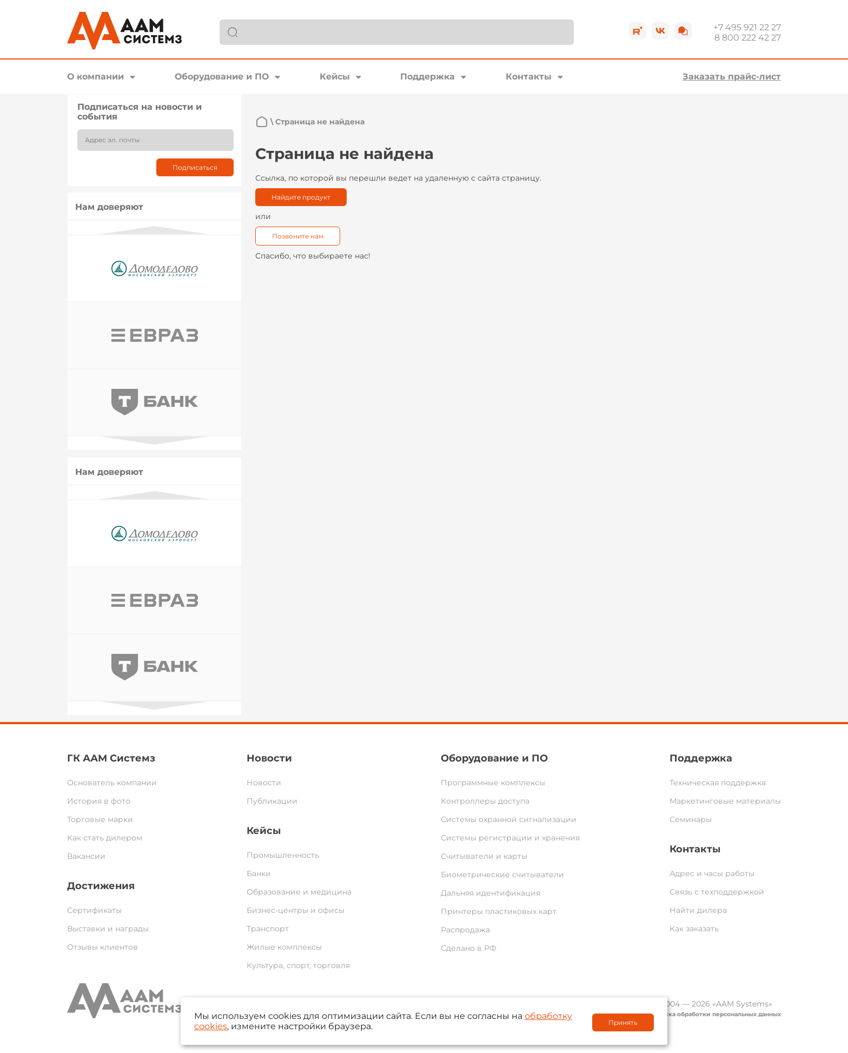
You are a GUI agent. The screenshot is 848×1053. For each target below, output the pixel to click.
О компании (95, 76)
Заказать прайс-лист (732, 76)
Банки (259, 873)
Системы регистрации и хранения (510, 838)
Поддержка (427, 76)
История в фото (98, 801)
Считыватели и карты (484, 856)
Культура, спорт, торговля (298, 965)
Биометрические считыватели (502, 874)
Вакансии (86, 856)
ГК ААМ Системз (111, 758)
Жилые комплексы (284, 947)
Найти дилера (698, 910)
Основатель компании (112, 782)
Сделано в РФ (468, 948)
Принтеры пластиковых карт (498, 911)
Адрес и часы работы (712, 873)
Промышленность (283, 855)
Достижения (101, 886)
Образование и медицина (299, 892)
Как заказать (694, 928)
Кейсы (335, 76)
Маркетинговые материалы (725, 801)
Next (155, 440)
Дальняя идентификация (490, 893)
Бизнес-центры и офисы (296, 910)
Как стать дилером (104, 838)
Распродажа (465, 930)
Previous (155, 230)
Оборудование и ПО (222, 76)
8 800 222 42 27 (747, 37)
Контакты (529, 76)
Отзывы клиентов (102, 947)
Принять (623, 1022)
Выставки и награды (108, 928)
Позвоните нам (297, 236)
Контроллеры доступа (485, 801)
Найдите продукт (300, 197)
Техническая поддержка (718, 782)
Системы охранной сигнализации (509, 819)
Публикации (272, 801)
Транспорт (268, 928)
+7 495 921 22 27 (747, 27)
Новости (269, 758)
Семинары (691, 819)
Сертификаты (94, 910)
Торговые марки (100, 819)
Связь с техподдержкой (717, 892)
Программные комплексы (493, 782)
